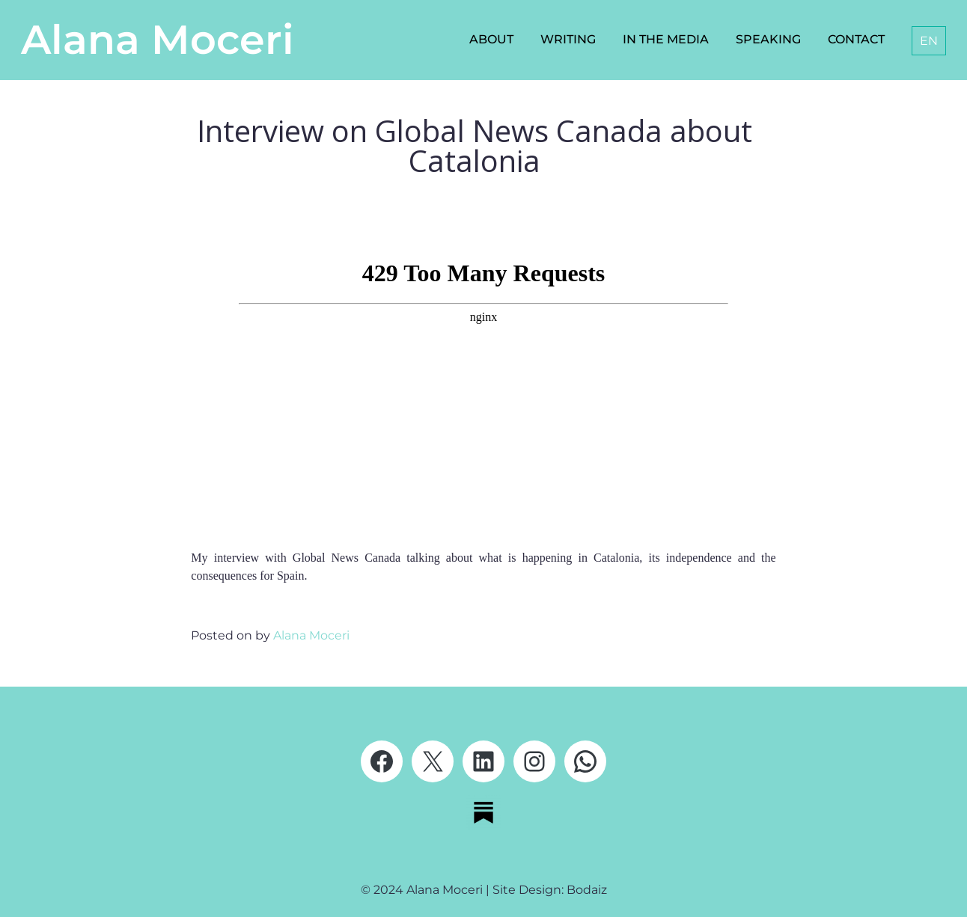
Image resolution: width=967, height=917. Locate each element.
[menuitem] (929, 40)
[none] (926, 40)
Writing (568, 39)
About (491, 39)
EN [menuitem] (929, 41)
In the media (666, 39)
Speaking (768, 39)
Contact (856, 39)
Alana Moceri (157, 39)
